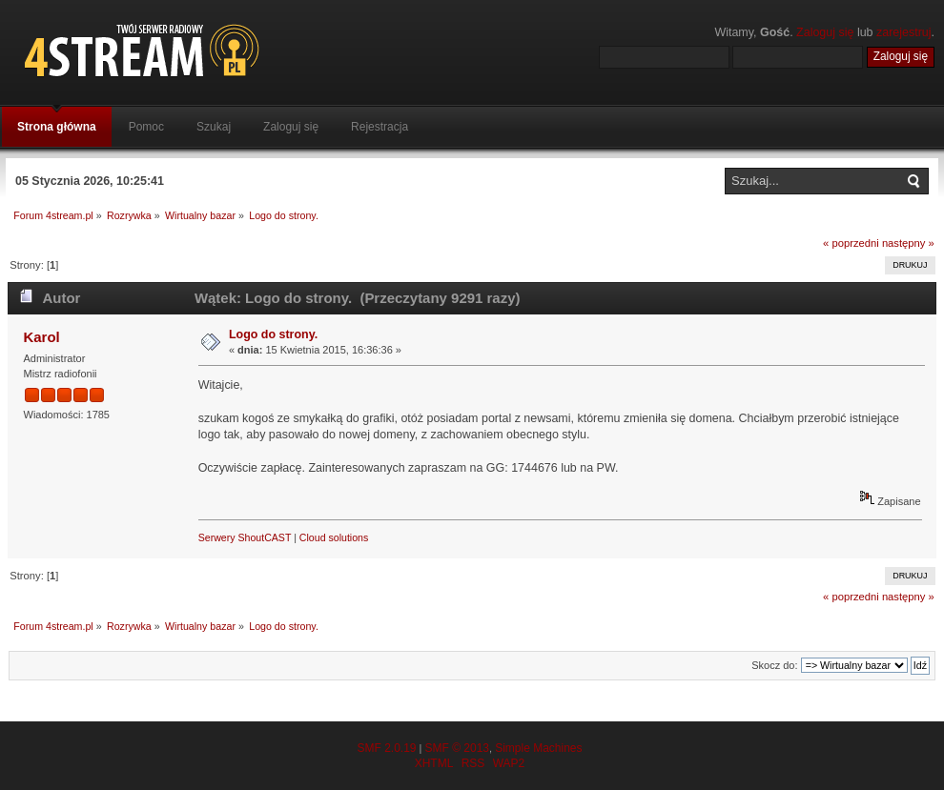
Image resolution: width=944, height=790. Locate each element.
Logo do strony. (273, 334)
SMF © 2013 (456, 748)
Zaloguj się (824, 32)
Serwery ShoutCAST (245, 537)
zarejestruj (904, 32)
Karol (41, 337)
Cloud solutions (333, 537)
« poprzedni (851, 243)
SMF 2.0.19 (386, 748)
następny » (908, 243)
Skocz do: (774, 665)
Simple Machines (538, 748)
